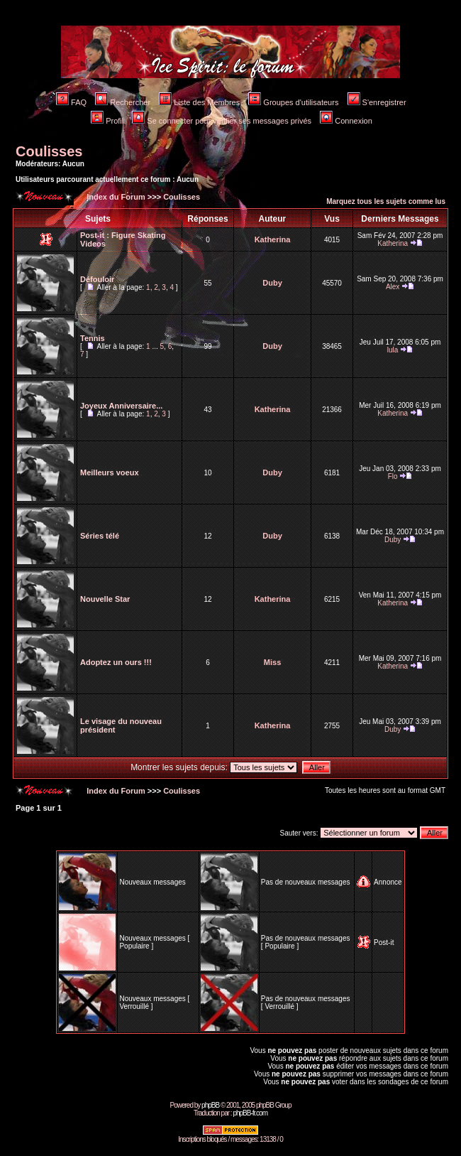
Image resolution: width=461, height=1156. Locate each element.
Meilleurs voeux (109, 472)
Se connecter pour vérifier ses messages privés (221, 121)
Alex (392, 287)
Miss (272, 662)
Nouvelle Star (105, 599)
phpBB (210, 1105)
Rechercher (122, 102)
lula (393, 350)
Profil (107, 121)
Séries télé (99, 535)
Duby (272, 283)
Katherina (273, 239)
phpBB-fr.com (250, 1113)
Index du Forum (114, 197)
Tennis (92, 338)
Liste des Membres (199, 102)
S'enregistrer (377, 102)
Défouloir (97, 279)
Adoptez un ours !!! (116, 662)
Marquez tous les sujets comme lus (385, 201)
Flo (393, 476)
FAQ (71, 102)
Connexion (346, 121)
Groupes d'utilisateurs (293, 102)
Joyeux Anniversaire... (121, 405)
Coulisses (49, 151)
